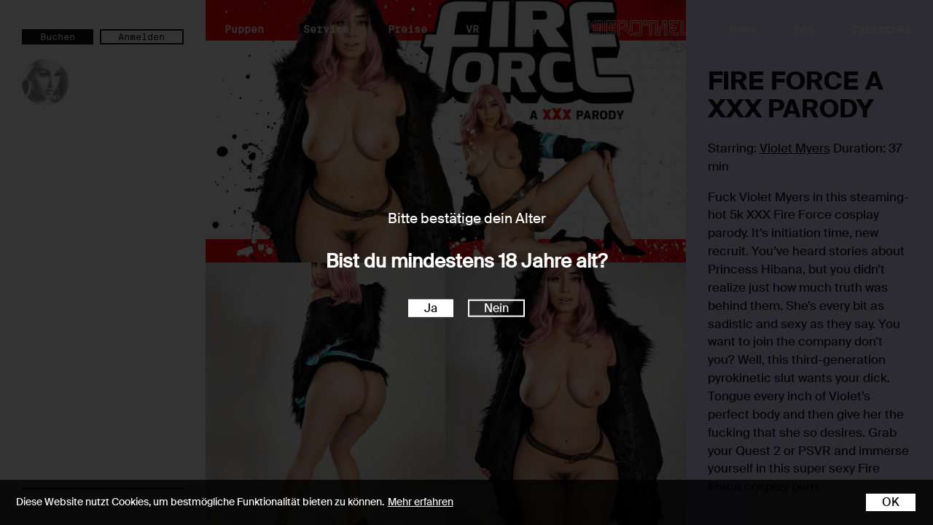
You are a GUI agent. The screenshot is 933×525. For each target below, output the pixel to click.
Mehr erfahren (420, 501)
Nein (496, 307)
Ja (430, 307)
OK (890, 502)
